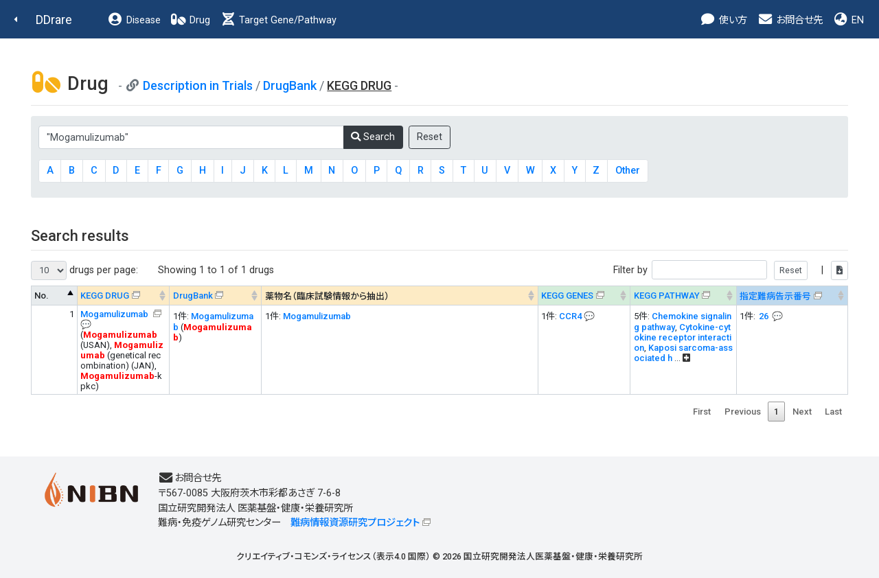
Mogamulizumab (115, 314)
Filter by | (730, 270)
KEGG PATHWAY (667, 295)
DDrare (54, 19)
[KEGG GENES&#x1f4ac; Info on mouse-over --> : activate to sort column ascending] (584, 295)
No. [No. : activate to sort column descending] (41, 295)
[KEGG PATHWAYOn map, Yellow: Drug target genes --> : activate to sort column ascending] (683, 295)
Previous (742, 411)
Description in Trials (198, 85)
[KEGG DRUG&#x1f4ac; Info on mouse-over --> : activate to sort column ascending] (124, 295)
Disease (134, 20)
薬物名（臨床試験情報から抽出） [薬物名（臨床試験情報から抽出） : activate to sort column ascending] (327, 296)
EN (848, 20)
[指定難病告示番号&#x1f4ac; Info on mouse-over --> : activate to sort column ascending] (791, 295)
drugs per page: (84, 270)
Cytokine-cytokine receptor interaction (682, 337)
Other (627, 170)
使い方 (723, 20)
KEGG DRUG (104, 295)
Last (833, 411)
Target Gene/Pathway (278, 20)
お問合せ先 (790, 20)
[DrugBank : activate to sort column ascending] (216, 295)
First (702, 411)
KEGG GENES (567, 295)
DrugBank (290, 85)
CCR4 (570, 316)
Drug (190, 20)
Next (802, 411)
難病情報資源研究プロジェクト (355, 523)
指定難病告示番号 (775, 296)
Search (373, 137)
